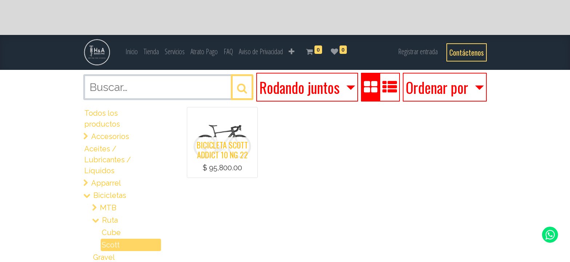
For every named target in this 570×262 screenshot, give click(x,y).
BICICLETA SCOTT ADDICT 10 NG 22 (222, 149)
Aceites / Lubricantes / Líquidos (107, 159)
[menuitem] (132, 51)
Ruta (110, 220)
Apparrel (106, 183)
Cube (111, 232)
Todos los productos (102, 118)
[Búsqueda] (242, 87)
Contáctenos (466, 52)
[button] (291, 51)
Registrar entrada (418, 51)
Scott (111, 245)
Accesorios (110, 136)
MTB (108, 207)
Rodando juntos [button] (301, 87)
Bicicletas (109, 195)
